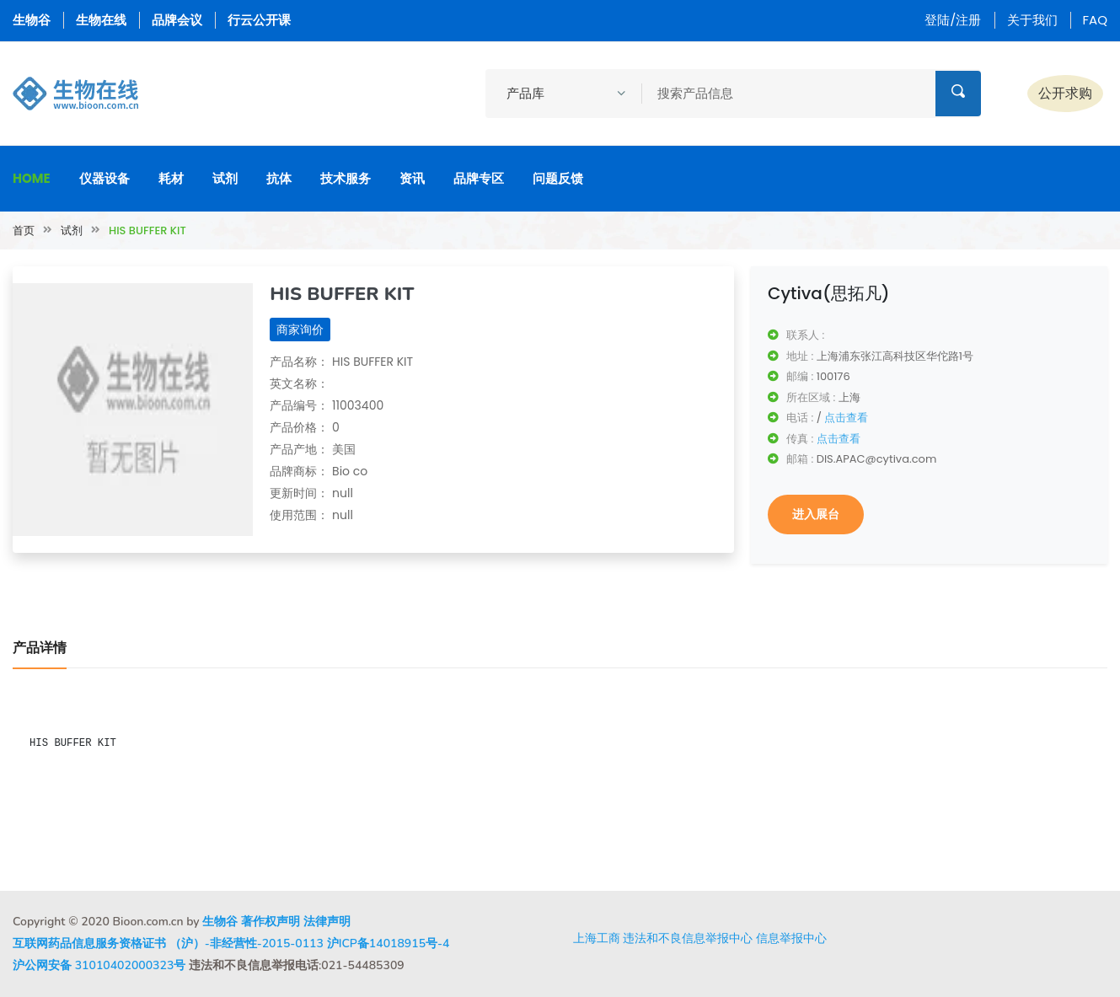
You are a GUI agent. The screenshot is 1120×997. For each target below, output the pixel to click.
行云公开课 (259, 20)
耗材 (171, 178)
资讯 (412, 178)
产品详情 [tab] (40, 648)
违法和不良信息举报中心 (688, 938)
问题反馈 (558, 178)
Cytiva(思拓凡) (829, 293)
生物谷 (32, 20)
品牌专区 (478, 178)
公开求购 (1065, 93)
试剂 (225, 178)
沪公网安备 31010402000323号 (99, 965)
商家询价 (300, 329)
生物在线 (101, 20)
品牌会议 (177, 20)
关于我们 (1032, 20)
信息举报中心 (791, 938)
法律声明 (327, 922)
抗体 (279, 178)
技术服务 (345, 178)
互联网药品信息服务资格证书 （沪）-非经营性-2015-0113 (168, 943)
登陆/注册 (952, 20)
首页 (24, 230)
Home (32, 178)
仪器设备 (104, 178)
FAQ (1095, 20)
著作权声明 (270, 922)
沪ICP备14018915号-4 (388, 943)
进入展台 (815, 514)
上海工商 (596, 938)
